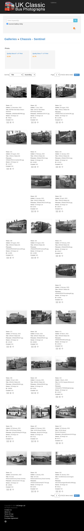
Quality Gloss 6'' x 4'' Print (15, 53)
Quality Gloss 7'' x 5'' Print (40, 53)
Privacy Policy (9, 516)
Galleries (53, 2)
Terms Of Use (8, 514)
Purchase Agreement (11, 518)
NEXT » (77, 75)
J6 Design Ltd (20, 505)
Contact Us (8, 510)
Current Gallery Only (16, 24)
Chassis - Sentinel (32, 39)
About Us (7, 512)
